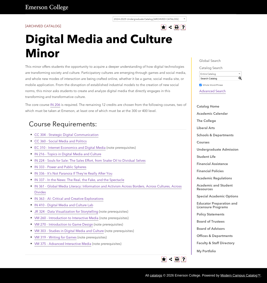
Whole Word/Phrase (213, 84)
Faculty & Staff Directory (215, 242)
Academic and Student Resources (215, 187)
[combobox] (149, 19)
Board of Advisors (211, 228)
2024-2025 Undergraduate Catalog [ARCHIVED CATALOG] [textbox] (146, 18)
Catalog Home (208, 106)
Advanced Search (212, 90)
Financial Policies (210, 170)
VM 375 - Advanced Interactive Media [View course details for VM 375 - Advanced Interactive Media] (62, 243)
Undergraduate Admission (217, 149)
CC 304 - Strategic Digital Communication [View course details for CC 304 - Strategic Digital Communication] (66, 134)
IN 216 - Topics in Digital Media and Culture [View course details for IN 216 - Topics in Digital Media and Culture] (67, 153)
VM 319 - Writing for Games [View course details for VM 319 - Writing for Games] (55, 237)
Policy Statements (210, 214)
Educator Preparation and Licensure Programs (217, 205)
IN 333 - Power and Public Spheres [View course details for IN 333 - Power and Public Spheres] (60, 166)
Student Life (206, 156)
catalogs (156, 275)
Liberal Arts (206, 127)
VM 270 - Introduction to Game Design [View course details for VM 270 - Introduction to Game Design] (63, 224)
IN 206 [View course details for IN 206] (55, 104)
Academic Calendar (212, 113)
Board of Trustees (210, 221)
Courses (203, 142)
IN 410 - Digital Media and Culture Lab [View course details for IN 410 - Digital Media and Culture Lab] (63, 204)
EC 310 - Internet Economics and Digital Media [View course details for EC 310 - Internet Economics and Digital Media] (70, 147)
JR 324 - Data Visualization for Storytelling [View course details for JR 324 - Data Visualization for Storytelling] (66, 211)
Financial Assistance (212, 163)
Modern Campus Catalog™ (240, 275)
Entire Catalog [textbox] (208, 73)
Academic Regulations (214, 177)
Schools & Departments (215, 134)
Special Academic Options (217, 196)
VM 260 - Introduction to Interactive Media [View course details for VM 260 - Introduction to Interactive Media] (66, 217)
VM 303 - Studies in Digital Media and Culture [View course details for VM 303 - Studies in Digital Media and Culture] (69, 230)
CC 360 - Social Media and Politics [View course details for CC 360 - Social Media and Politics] (60, 140)
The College (206, 120)
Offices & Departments (215, 235)
